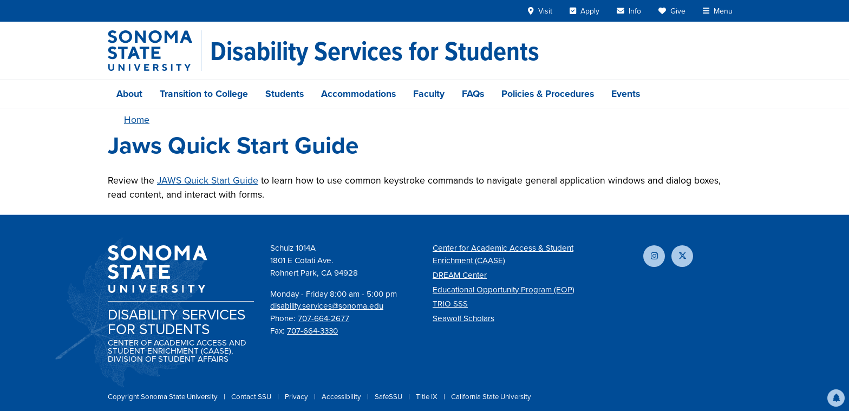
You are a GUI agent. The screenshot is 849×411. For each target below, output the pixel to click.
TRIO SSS (450, 304)
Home (136, 120)
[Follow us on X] (682, 256)
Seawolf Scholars (463, 318)
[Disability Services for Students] (374, 50)
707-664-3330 (312, 331)
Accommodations (358, 94)
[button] (836, 398)
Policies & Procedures (547, 94)
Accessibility (342, 397)
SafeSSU (389, 397)
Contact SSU (252, 397)
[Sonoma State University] (154, 50)
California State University (491, 397)
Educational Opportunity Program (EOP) (503, 290)
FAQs (473, 94)
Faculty (429, 94)
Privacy (297, 397)
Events (625, 94)
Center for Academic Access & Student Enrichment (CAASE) (503, 254)
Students (284, 94)
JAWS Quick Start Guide (207, 180)
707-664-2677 (323, 318)
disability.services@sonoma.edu (326, 306)
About (129, 94)
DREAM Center (460, 275)
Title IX (427, 397)
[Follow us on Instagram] (654, 256)
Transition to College (204, 94)
